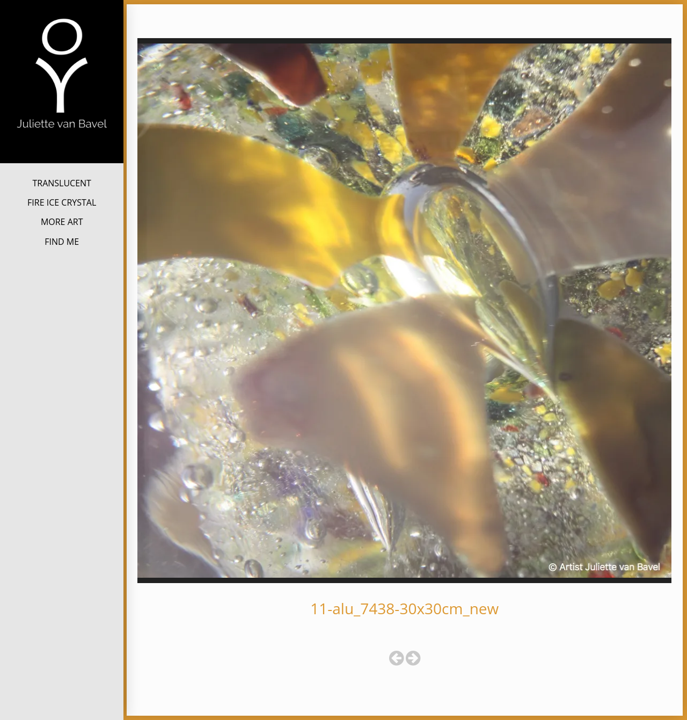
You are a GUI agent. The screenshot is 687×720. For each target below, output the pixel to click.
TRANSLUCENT (61, 183)
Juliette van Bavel (62, 145)
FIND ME (62, 242)
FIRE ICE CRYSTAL (61, 202)
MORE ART (62, 222)
